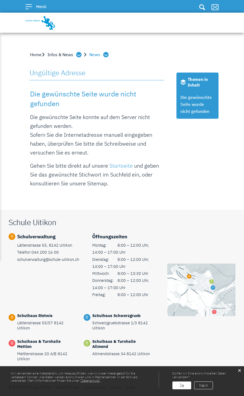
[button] (65, 54)
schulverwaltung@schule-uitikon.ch (48, 259)
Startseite (121, 165)
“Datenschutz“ (90, 381)
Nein (203, 385)
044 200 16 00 (45, 252)
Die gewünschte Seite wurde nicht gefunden (196, 104)
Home (36, 54)
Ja (182, 385)
